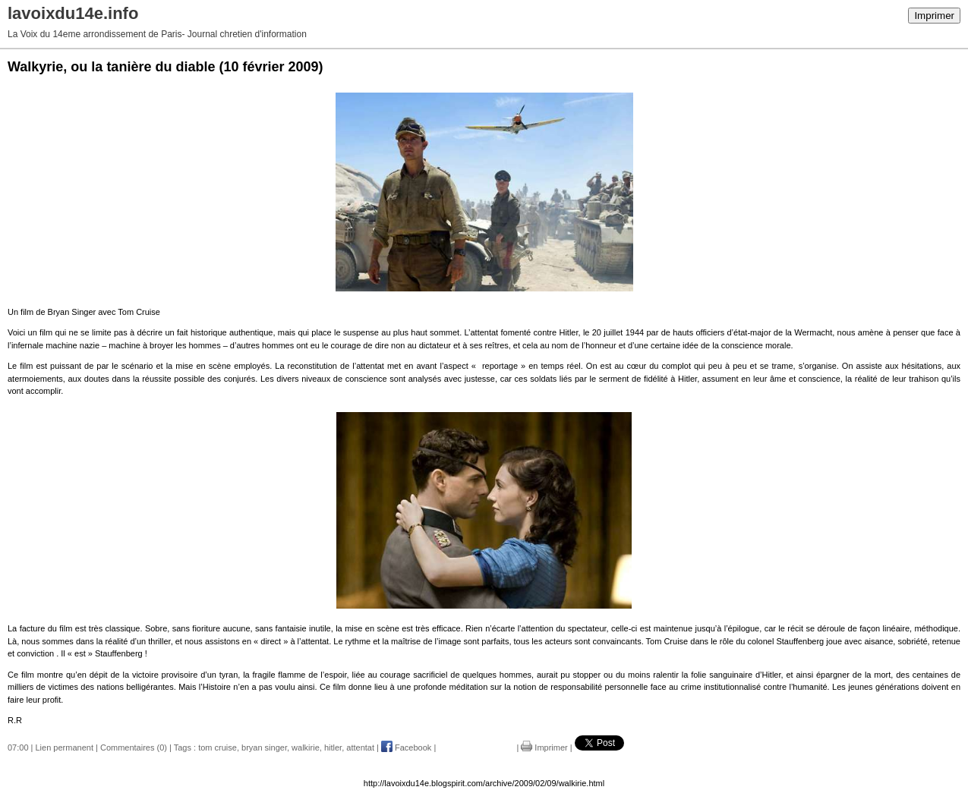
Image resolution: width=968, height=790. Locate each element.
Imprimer (934, 15)
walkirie (306, 747)
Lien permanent (64, 747)
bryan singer (264, 747)
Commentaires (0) (133, 747)
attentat (360, 747)
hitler (333, 747)
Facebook (406, 747)
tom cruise (217, 747)
